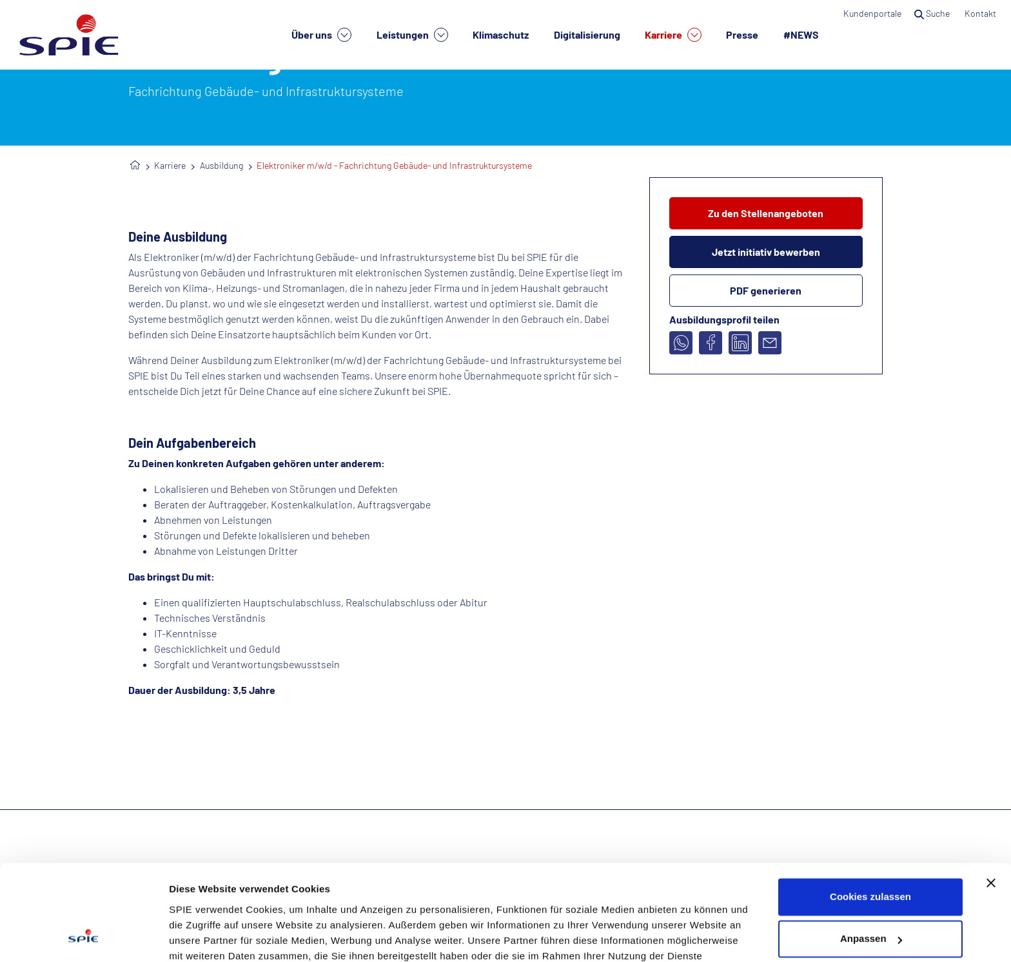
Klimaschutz (501, 34)
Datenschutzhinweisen (365, 901)
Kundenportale (872, 13)
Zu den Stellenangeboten (765, 213)
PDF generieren (765, 290)
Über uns (321, 35)
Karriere (673, 35)
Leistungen (412, 35)
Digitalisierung (587, 34)
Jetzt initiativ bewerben (766, 251)
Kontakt (981, 13)
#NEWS (801, 34)
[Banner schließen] (991, 797)
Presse (742, 34)
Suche (933, 13)
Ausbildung (221, 165)
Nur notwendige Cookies (870, 895)
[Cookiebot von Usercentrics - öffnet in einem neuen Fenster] (83, 937)
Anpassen (871, 852)
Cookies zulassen (870, 810)
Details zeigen (201, 936)
